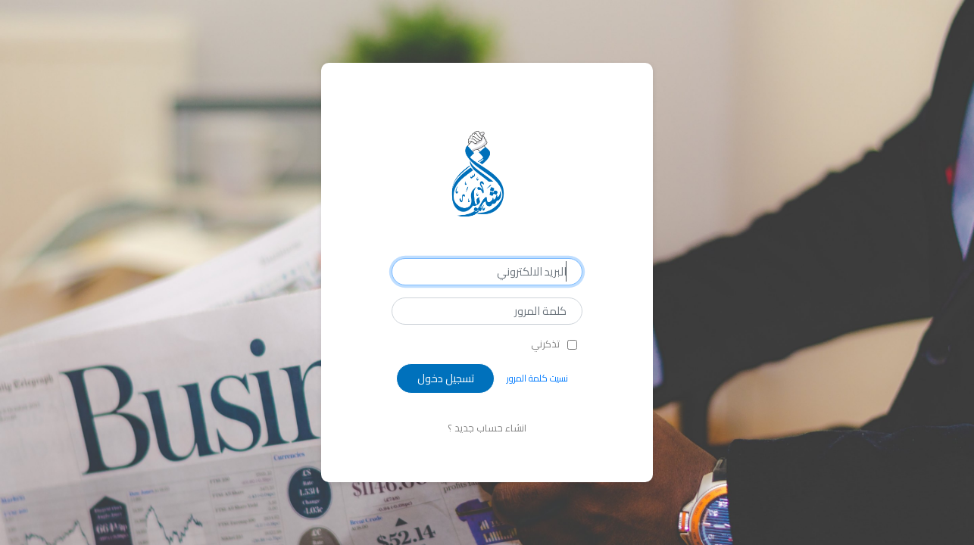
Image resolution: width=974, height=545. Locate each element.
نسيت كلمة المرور (537, 378)
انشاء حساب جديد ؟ (487, 428)
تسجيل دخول (445, 378)
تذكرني (545, 344)
